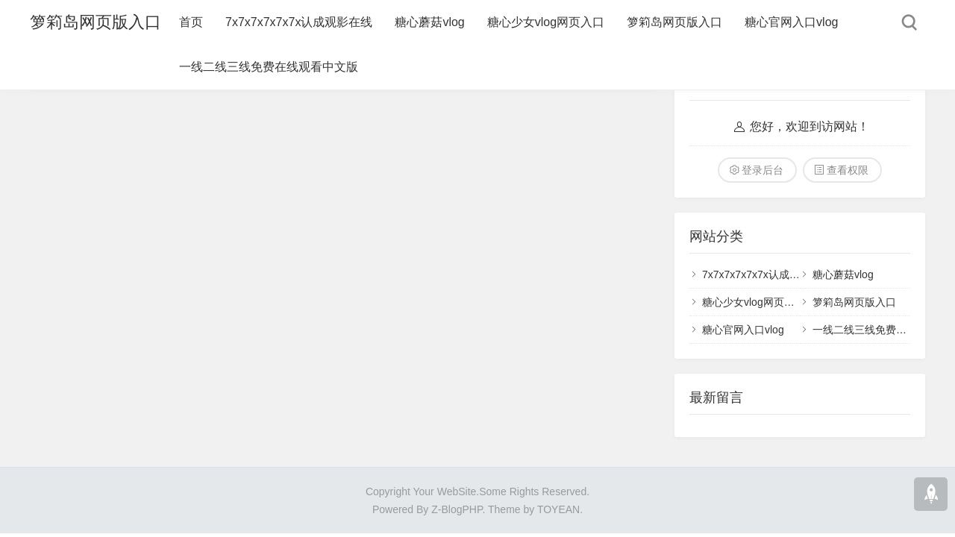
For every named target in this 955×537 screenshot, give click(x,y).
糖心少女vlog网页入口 (545, 22)
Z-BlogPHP (456, 509)
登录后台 (762, 170)
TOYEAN (558, 509)
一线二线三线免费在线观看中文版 (268, 66)
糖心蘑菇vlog (429, 22)
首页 (191, 22)
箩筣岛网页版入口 (95, 22)
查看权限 (847, 170)
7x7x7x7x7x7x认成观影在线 (298, 22)
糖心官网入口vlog (791, 22)
